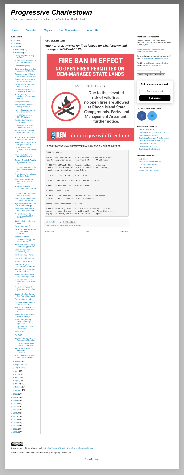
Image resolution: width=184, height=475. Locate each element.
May (17, 377)
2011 (15, 432)
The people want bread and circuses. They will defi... (25, 199)
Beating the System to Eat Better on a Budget (24, 315)
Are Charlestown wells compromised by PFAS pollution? (24, 216)
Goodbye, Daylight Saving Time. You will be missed (25, 295)
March (17, 384)
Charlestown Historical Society (150, 149)
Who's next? (19, 332)
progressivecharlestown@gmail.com (157, 58)
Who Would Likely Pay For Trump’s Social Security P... (24, 309)
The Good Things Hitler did (24, 255)
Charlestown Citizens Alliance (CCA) (152, 141)
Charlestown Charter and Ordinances (152, 133)
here (160, 65)
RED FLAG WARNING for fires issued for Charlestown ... (24, 350)
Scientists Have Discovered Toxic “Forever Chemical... (25, 138)
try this (145, 45)
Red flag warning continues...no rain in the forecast (25, 96)
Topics (48, 30)
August (18, 368)
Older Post (124, 232)
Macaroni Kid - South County (149, 170)
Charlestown (55, 225)
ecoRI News (143, 159)
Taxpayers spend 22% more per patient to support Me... (25, 75)
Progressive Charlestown (51, 12)
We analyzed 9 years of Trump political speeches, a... (25, 289)
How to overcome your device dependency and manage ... (25, 169)
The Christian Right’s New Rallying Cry (24, 121)
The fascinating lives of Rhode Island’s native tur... (25, 265)
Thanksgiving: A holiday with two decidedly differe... (25, 80)
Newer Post (49, 232)
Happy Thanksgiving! (22, 66)
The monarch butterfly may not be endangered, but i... (25, 210)
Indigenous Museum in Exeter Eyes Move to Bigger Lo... (25, 339)
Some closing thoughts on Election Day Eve (24, 251)
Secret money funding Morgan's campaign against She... (23, 322)
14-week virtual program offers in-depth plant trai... (25, 90)
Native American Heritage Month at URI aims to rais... (24, 181)
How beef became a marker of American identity (25, 111)
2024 (15, 47)
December (19, 50)
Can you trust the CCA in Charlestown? (24, 328)
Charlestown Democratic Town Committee (154, 138)
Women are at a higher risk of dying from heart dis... (25, 144)
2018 (15, 410)
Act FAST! (18, 335)
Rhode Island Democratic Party (150, 162)
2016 (15, 416)
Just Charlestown (69, 30)
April (17, 381)
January (18, 390)
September (19, 365)
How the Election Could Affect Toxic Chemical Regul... (25, 356)
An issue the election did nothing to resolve (23, 106)
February (18, 387)
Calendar (31, 30)
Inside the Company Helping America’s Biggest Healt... (25, 246)
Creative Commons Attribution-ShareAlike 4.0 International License (69, 448)
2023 (15, 394)
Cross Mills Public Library (148, 146)
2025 (15, 44)
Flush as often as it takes (24, 299)
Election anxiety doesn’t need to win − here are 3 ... (25, 270)
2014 (15, 423)
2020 (15, 404)
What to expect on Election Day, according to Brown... (25, 276)
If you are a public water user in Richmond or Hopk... (25, 205)
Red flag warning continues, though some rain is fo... (25, 85)
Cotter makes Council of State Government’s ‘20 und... (25, 70)
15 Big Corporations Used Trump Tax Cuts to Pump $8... (25, 282)
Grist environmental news (148, 165)
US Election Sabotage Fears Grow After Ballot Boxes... (25, 344)
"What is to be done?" (22, 226)
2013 (15, 426)
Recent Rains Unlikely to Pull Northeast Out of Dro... (25, 61)
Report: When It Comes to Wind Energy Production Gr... (24, 132)
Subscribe (155, 98)
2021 (15, 400)
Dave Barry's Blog (145, 167)
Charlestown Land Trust (147, 144)
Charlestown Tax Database (148, 135)
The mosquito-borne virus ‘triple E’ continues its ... (24, 156)
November (19, 53)
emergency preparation (67, 225)
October (18, 361)
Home (14, 30)
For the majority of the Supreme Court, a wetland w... (25, 150)
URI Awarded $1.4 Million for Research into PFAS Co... (25, 126)
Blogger (96, 459)
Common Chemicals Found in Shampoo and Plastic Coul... (25, 162)
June (17, 374)
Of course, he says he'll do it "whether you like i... (25, 303)
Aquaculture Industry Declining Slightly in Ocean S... (25, 188)
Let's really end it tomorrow (24, 258)
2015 (15, 419)
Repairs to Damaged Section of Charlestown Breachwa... (25, 231)
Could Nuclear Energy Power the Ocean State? (25, 175)
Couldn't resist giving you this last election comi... (25, 240)
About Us (92, 30)
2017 (15, 413)
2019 (15, 407)
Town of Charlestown (146, 130)
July (17, 371)
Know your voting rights (23, 261)
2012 (15, 429)
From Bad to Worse (22, 236)
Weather (78, 225)
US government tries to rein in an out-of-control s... (25, 194)
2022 (15, 397)
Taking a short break (22, 102)
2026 (15, 41)
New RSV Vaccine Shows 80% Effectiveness (24, 116)
